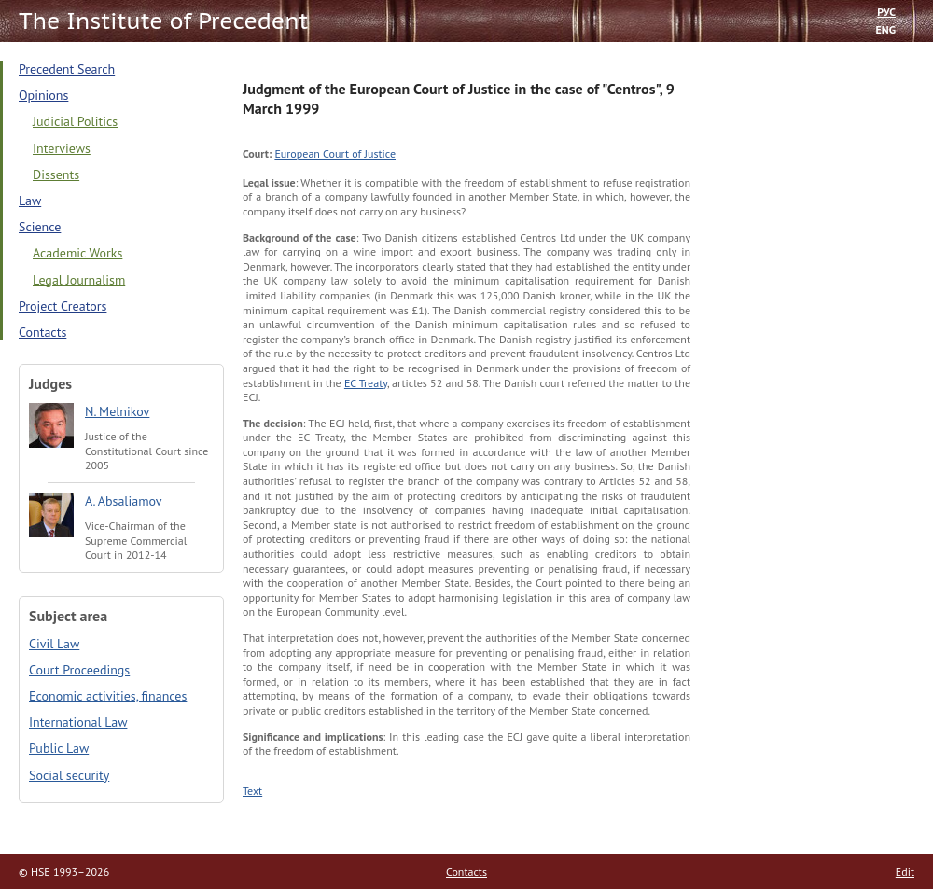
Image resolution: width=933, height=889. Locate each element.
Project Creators (62, 306)
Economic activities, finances (108, 696)
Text (252, 791)
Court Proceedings (79, 669)
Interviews (62, 148)
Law (30, 200)
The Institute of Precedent (163, 21)
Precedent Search (67, 69)
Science (40, 226)
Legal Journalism (79, 279)
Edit (905, 872)
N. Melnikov (117, 411)
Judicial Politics (75, 121)
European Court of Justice (335, 153)
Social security (69, 775)
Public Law (59, 748)
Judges (50, 383)
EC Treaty (365, 383)
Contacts (42, 332)
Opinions (43, 95)
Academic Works (77, 252)
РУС (886, 12)
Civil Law (54, 643)
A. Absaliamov (123, 501)
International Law (78, 722)
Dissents (56, 174)
